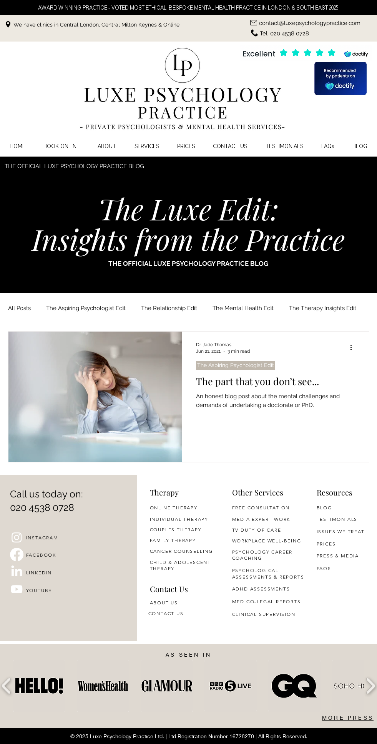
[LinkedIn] (16, 572)
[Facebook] (16, 554)
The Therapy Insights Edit (322, 308)
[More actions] (354, 347)
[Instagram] (16, 537)
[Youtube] (16, 589)
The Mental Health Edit (243, 308)
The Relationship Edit (169, 308)
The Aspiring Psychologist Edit (86, 308)
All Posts (19, 308)
